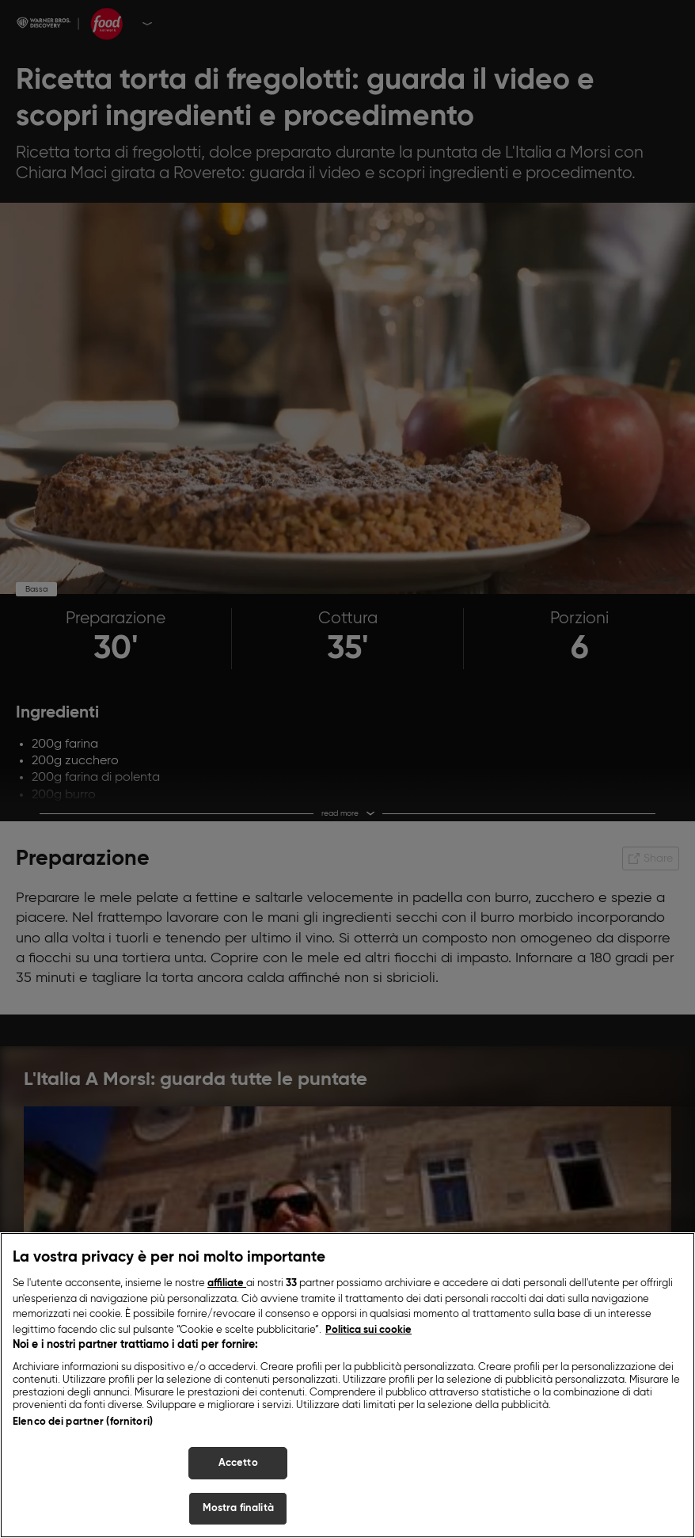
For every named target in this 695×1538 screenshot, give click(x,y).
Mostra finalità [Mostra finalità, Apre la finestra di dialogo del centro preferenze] (238, 1513)
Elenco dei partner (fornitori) (83, 1426)
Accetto (238, 1467)
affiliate (226, 1287)
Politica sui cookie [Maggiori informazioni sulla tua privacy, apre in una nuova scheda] (368, 1334)
